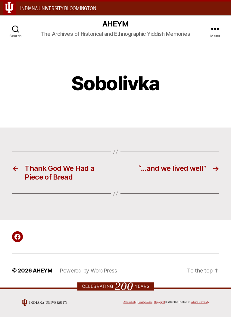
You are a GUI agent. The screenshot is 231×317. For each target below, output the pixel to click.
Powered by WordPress (88, 270)
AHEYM (115, 24)
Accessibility (129, 302)
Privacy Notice (145, 302)
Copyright (159, 302)
